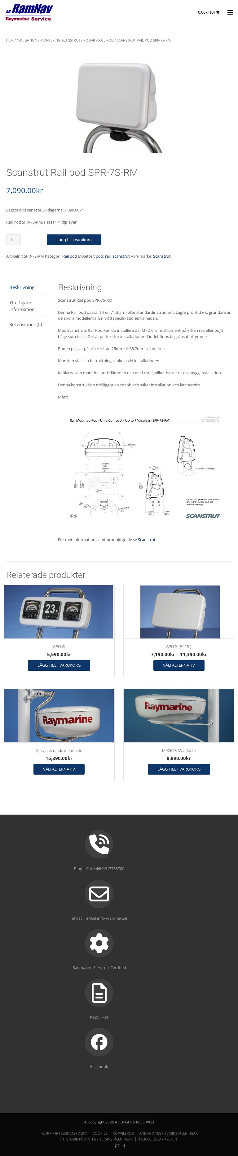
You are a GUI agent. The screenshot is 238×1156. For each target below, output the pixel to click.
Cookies (100, 1133)
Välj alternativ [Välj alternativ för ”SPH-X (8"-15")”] (179, 665)
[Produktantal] (13, 239)
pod (99, 256)
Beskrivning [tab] (21, 287)
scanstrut (121, 256)
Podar (89, 40)
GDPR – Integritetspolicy (64, 1133)
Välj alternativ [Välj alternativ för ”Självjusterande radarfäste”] (59, 769)
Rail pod (106, 40)
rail (108, 256)
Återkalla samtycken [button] (157, 1139)
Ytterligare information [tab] (22, 306)
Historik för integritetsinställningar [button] (98, 1139)
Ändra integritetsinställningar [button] (168, 1133)
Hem (10, 40)
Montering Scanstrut (60, 40)
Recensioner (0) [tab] (25, 324)
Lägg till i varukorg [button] (59, 665)
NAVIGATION (27, 40)
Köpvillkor (123, 1133)
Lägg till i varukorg (74, 239)
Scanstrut (162, 256)
